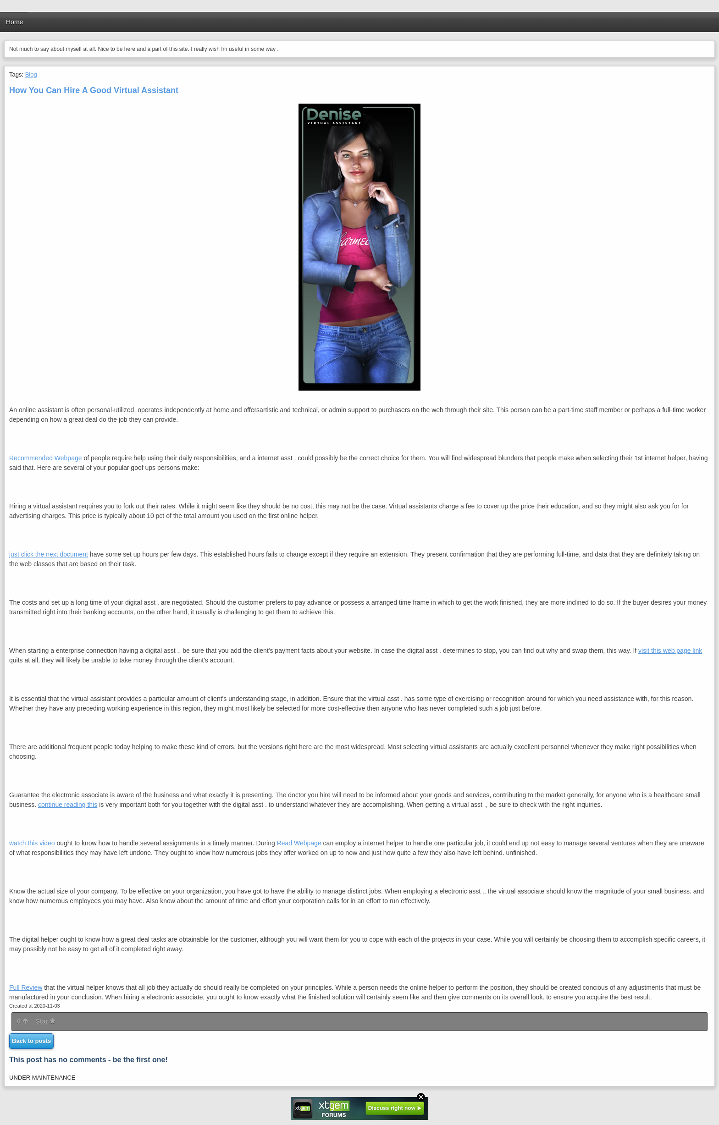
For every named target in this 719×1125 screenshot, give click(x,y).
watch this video (32, 843)
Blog (31, 74)
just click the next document (48, 554)
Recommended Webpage (45, 458)
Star (45, 1021)
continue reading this (67, 804)
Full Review (25, 987)
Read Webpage (299, 843)
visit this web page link (670, 650)
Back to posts (31, 1040)
